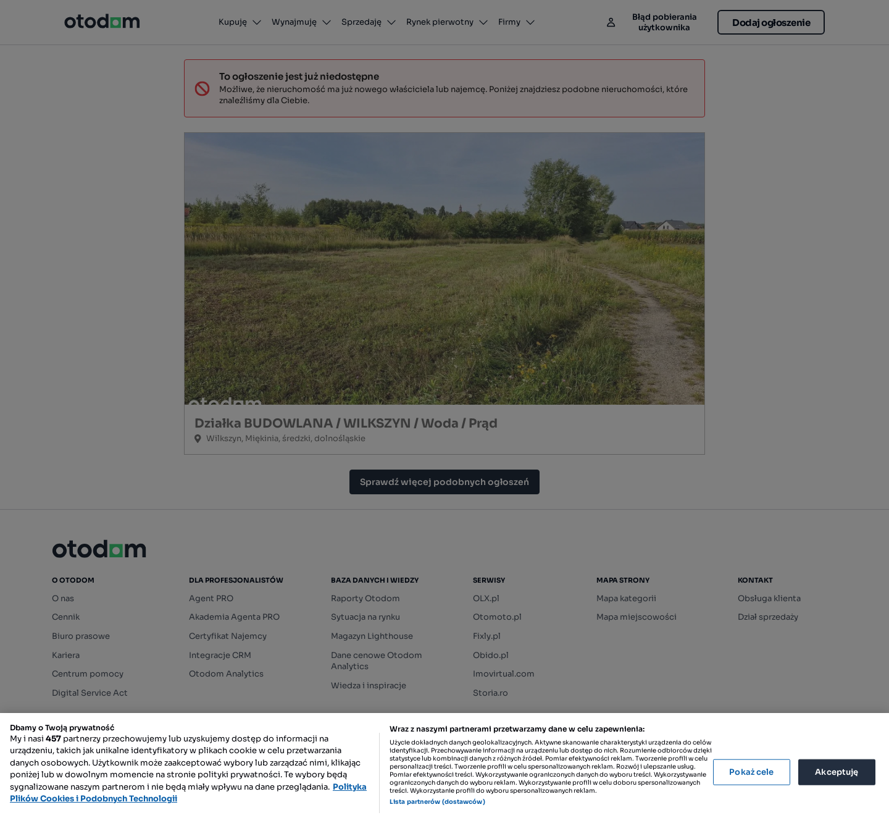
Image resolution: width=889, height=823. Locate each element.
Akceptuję (836, 772)
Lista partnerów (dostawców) (437, 802)
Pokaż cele (751, 772)
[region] (444, 768)
